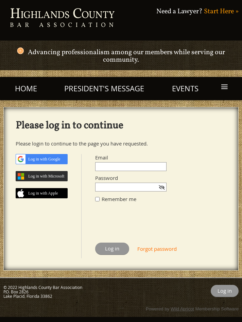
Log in (225, 290)
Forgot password (157, 248)
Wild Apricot (182, 308)
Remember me (119, 199)
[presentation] (146, 226)
